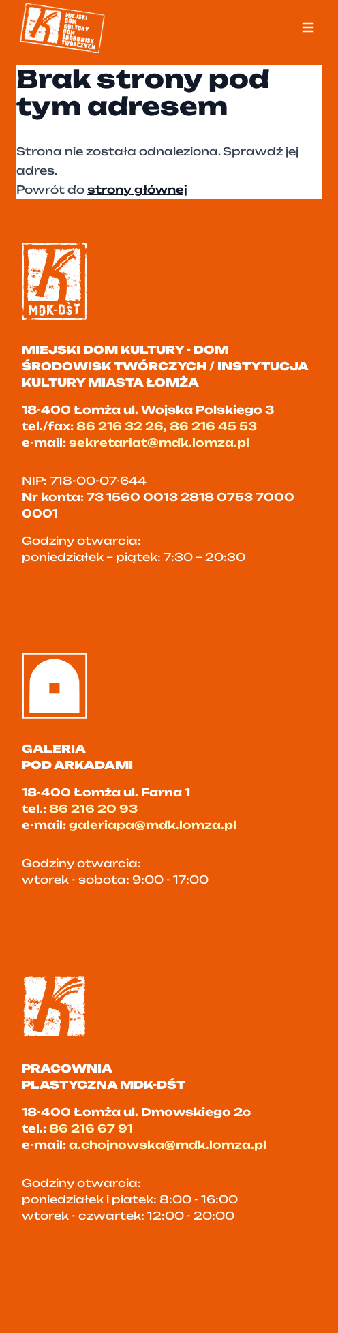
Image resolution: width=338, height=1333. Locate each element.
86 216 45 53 (213, 426)
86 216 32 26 (120, 426)
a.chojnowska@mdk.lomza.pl (167, 1145)
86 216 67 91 (91, 1128)
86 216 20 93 (93, 808)
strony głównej (137, 189)
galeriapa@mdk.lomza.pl (152, 825)
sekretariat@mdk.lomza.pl (159, 442)
